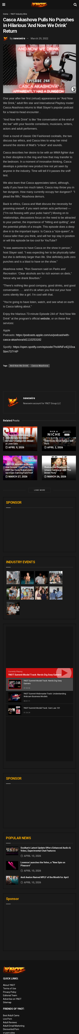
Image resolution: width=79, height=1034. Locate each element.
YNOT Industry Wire (19, 14)
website (45, 318)
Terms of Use (9, 944)
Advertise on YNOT (12, 954)
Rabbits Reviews (11, 1004)
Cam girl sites (9, 1025)
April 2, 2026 (53, 447)
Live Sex (7, 1022)
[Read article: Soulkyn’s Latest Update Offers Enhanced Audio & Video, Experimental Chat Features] (12, 806)
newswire (19, 38)
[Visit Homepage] (39, 5)
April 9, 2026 (14, 447)
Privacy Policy (9, 947)
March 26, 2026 (55, 476)
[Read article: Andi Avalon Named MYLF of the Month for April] (12, 835)
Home (5, 14)
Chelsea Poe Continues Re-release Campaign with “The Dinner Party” (57, 470)
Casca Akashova (40, 366)
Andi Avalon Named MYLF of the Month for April (45, 832)
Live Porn (7, 974)
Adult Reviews (10, 978)
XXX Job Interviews (12, 1008)
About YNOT (9, 940)
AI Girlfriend (8, 1029)
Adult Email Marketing (13, 981)
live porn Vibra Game (13, 1032)
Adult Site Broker (11, 1011)
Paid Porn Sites (10, 1018)
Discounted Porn (11, 984)
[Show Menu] (3, 4)
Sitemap (7, 958)
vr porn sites (9, 988)
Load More (39, 490)
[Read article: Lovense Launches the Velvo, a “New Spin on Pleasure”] (12, 820)
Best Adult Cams (11, 971)
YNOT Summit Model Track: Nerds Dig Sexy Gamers (34, 674)
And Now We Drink (19, 366)
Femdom (7, 1015)
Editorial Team (10, 951)
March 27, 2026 (16, 476)
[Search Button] (75, 4)
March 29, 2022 (39, 38)
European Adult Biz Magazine (17, 991)
